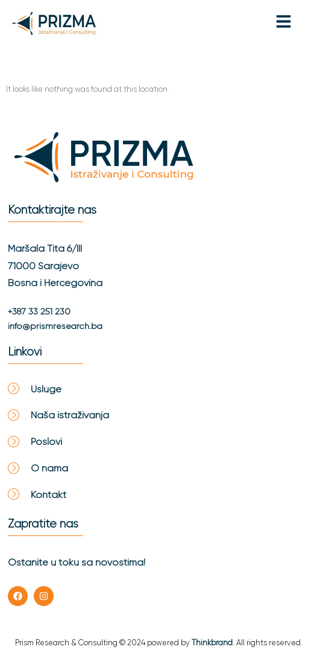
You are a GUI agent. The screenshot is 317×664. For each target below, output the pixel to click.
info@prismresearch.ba (55, 326)
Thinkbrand (212, 642)
